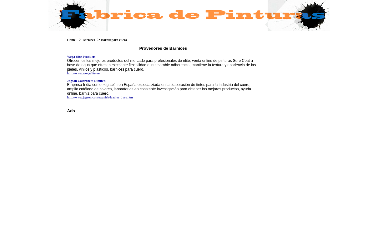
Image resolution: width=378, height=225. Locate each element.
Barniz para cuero (114, 40)
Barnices (89, 40)
